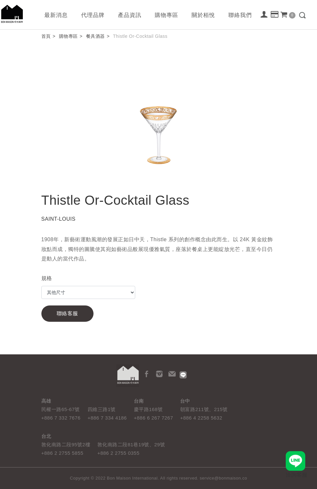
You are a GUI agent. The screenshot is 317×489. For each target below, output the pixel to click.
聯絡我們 (240, 15)
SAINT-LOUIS (58, 219)
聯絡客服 (67, 313)
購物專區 (166, 15)
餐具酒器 (95, 36)
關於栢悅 (203, 15)
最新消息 (56, 15)
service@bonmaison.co (223, 478)
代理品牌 (93, 15)
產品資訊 (129, 15)
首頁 (46, 36)
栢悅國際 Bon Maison (12, 13)
